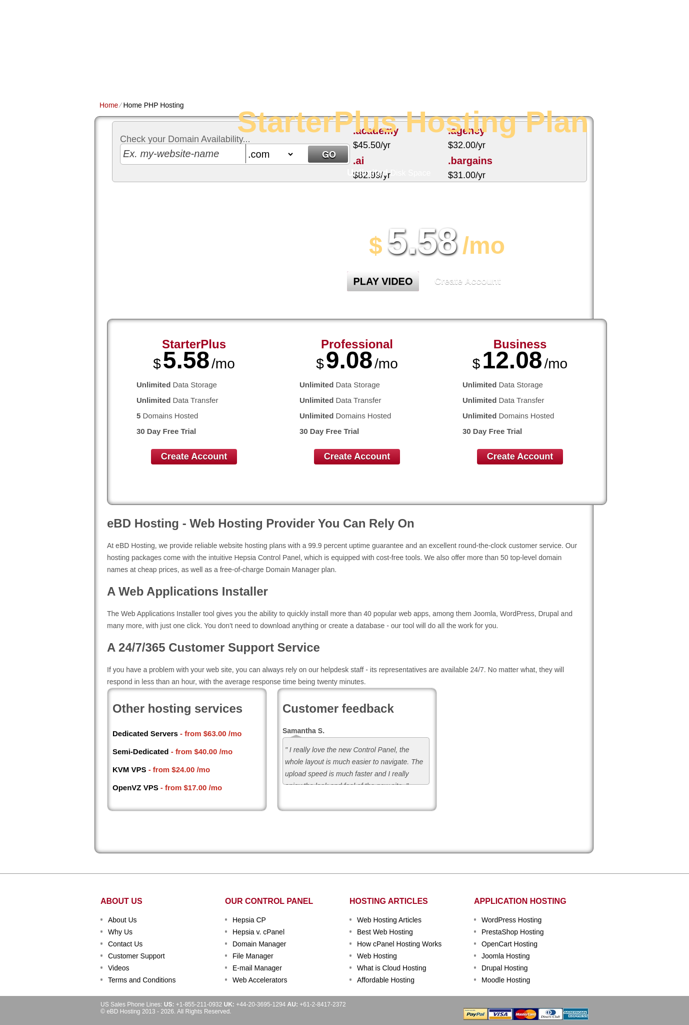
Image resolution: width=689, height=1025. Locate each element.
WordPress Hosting (512, 920)
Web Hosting (377, 956)
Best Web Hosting (385, 932)
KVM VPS (129, 769)
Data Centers (407, 73)
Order (454, 73)
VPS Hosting (272, 73)
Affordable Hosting (385, 980)
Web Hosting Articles (389, 920)
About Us (122, 920)
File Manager (253, 956)
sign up (539, 38)
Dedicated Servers (145, 733)
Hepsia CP (249, 920)
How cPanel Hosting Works (399, 944)
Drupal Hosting (505, 968)
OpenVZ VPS (135, 787)
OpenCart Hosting (510, 944)
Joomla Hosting (506, 956)
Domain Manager (259, 944)
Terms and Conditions (142, 980)
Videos (119, 968)
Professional (357, 344)
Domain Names (214, 73)
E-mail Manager (257, 968)
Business (520, 344)
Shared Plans (154, 73)
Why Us (120, 932)
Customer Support (136, 956)
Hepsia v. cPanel (258, 932)
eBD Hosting (148, 25)
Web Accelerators (259, 980)
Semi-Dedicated (140, 751)
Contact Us (125, 944)
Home (109, 73)
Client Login (294, 7)
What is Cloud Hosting (391, 968)
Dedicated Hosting (338, 73)
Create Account (467, 281)
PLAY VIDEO (383, 281)
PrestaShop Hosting (513, 932)
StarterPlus (194, 344)
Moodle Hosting (506, 980)
